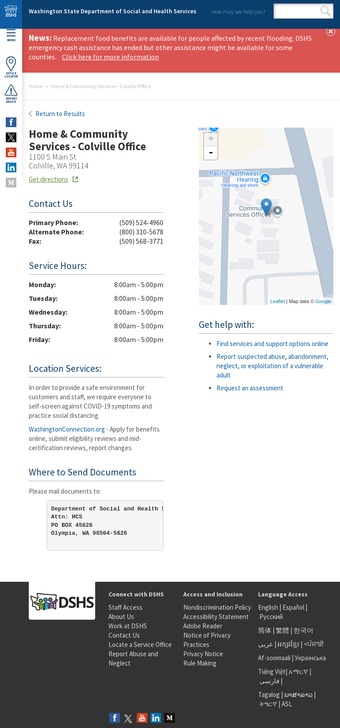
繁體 (283, 630)
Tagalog (269, 694)
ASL (287, 704)
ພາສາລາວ (298, 694)
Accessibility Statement (216, 616)
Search (325, 11)
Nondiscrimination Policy (217, 607)
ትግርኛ (268, 704)
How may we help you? (238, 12)
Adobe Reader (202, 626)
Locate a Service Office (140, 644)
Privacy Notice (203, 654)
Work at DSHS (127, 626)
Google (323, 301)
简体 (264, 630)
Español (293, 607)
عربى (265, 644)
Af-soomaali (274, 658)
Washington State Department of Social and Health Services (113, 11)
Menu (11, 35)
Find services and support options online (272, 343)
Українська (310, 658)
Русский (271, 616)
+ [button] (211, 139)
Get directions (48, 179)
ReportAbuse (11, 93)
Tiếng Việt (272, 671)
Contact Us (124, 635)
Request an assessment (249, 388)
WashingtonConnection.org (67, 429)
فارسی (268, 681)
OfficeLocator (11, 67)
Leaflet (277, 301)
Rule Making (199, 663)
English (268, 607)
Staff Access (125, 607)
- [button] (211, 153)
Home (35, 86)
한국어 (303, 630)
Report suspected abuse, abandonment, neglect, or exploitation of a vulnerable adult (272, 365)
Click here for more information (110, 56)
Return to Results (59, 113)
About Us (121, 616)
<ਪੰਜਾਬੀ (314, 644)
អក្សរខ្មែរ (288, 644)
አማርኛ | (300, 671)
